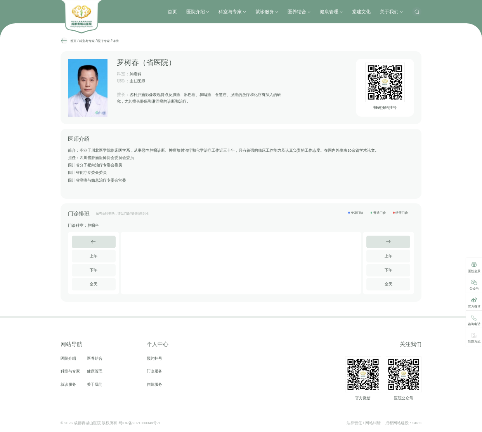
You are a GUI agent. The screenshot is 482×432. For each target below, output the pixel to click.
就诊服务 (266, 11)
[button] (94, 242)
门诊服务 (154, 371)
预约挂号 (154, 358)
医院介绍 (197, 11)
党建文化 (361, 11)
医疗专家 (103, 41)
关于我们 (391, 11)
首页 (172, 11)
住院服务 (154, 385)
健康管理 (331, 11)
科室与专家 (232, 11)
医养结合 (299, 11)
